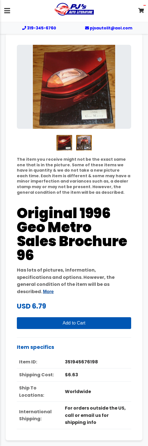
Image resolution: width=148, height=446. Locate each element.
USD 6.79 (31, 306)
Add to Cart (74, 323)
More (48, 291)
